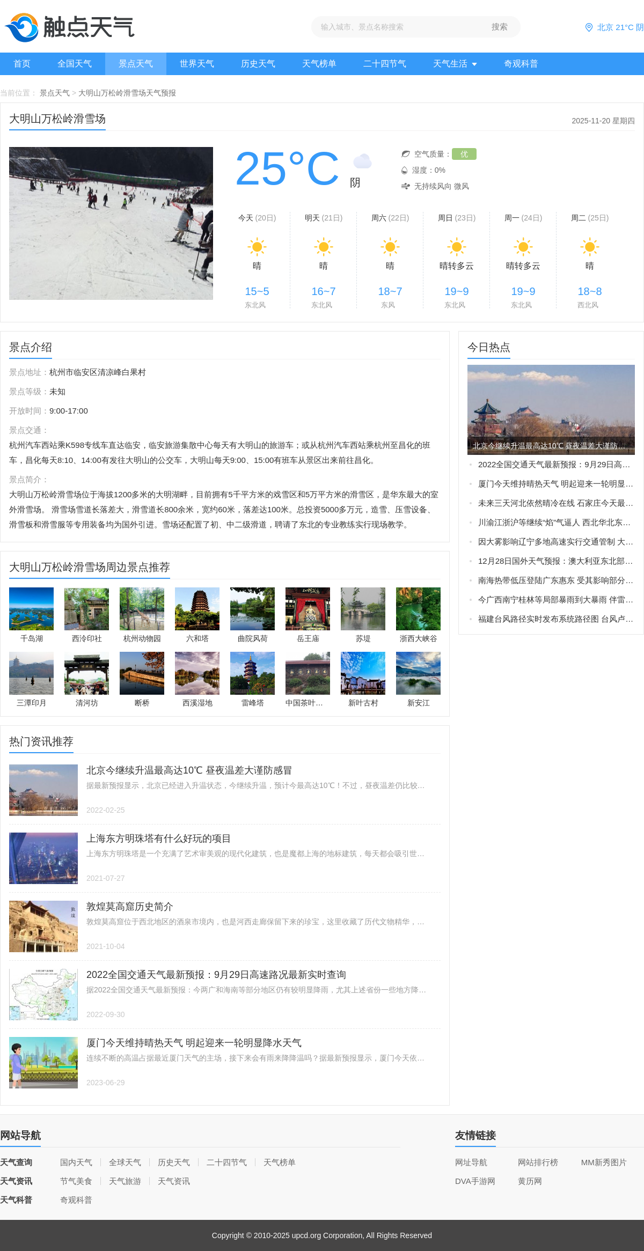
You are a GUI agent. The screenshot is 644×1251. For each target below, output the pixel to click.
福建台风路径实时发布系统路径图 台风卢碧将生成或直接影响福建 (556, 618)
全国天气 (74, 63)
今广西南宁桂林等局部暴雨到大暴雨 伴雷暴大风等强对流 (556, 599)
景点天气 (136, 63)
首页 (22, 63)
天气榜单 (319, 63)
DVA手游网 (475, 1181)
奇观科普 (521, 63)
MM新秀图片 (604, 1162)
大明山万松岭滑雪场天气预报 (127, 93)
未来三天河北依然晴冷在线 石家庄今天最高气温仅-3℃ (556, 502)
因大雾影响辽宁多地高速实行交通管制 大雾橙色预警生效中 (556, 541)
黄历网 (530, 1181)
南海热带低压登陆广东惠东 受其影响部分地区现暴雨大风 (556, 580)
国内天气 (76, 1162)
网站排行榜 (538, 1162)
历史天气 (258, 63)
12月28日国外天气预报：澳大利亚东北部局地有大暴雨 (556, 560)
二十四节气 (384, 63)
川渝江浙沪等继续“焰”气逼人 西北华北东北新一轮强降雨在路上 (556, 522)
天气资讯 (174, 1181)
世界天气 (197, 63)
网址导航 (471, 1162)
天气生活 (455, 63)
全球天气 (125, 1162)
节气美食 (76, 1181)
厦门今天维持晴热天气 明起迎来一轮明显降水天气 (556, 483)
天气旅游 (125, 1181)
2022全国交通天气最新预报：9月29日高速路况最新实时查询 (556, 464)
